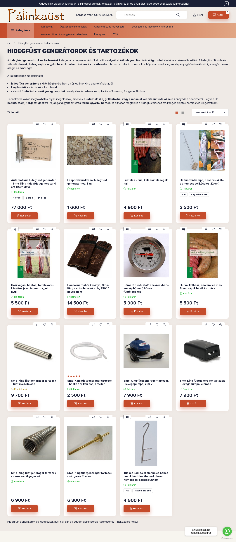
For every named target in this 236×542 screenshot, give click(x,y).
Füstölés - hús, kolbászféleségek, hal (146, 181)
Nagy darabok (199, 194)
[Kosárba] (80, 215)
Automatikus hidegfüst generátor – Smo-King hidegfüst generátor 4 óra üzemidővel (33, 183)
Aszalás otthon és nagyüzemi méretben (64, 34)
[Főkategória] (8, 43)
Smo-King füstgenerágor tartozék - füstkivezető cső (33, 382)
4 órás (16, 197)
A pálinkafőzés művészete (109, 26)
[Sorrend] (210, 112)
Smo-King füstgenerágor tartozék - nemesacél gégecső (33, 474)
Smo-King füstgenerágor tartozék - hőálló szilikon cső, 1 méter (89, 382)
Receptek (99, 34)
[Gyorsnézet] (52, 124)
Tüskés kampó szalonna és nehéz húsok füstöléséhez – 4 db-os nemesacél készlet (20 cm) (146, 476)
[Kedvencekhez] (44, 124)
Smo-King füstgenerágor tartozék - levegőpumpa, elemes (202, 382)
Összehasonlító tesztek (73, 26)
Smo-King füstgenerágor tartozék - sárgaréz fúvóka (89, 474)
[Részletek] (24, 215)
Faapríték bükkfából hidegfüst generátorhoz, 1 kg (87, 181)
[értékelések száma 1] (74, 376)
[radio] (182, 112)
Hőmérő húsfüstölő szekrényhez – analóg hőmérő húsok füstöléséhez (146, 288)
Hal (184, 194)
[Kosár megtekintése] (218, 15)
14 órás (42, 197)
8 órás (29, 197)
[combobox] (151, 15)
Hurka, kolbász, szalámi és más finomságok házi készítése (201, 286)
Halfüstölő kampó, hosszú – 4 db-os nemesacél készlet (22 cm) (202, 181)
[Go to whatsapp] (227, 531)
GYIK (115, 34)
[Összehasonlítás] (37, 124)
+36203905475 (103, 14)
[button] (20, 30)
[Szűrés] (3, 65)
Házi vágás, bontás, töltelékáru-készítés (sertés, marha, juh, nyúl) (32, 288)
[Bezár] (226, 3)
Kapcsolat (47, 26)
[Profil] (198, 15)
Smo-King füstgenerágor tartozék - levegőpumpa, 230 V (146, 382)
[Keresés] (178, 14)
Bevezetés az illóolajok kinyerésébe (152, 26)
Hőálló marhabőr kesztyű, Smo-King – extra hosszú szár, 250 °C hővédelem (88, 288)
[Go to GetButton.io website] (227, 538)
